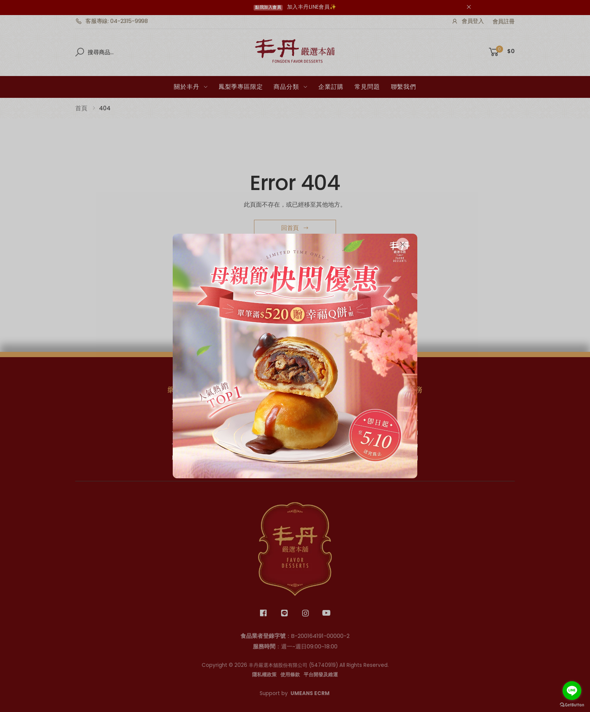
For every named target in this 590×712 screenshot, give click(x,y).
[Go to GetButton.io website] (572, 705)
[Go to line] (572, 690)
